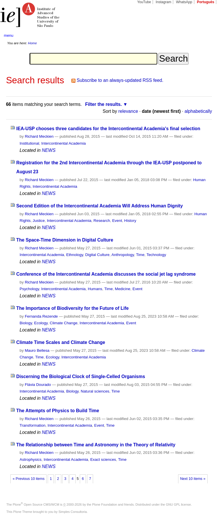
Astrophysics (31, 459)
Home (32, 43)
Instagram (163, 2)
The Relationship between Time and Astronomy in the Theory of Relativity (95, 444)
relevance (128, 111)
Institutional (29, 143)
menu (8, 35)
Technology (156, 255)
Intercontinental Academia (63, 143)
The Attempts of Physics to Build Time (57, 410)
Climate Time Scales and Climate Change (60, 342)
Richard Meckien (39, 136)
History (130, 220)
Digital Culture (97, 255)
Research (101, 220)
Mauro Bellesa (37, 350)
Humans (95, 289)
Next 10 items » (192, 479)
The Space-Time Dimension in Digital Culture (64, 239)
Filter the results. (103, 104)
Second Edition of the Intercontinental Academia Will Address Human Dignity (99, 205)
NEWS (49, 150)
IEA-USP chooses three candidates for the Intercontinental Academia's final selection (108, 128)
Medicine (122, 289)
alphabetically (198, 111)
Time (140, 255)
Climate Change (63, 323)
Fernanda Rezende (41, 316)
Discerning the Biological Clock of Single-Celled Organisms (80, 376)
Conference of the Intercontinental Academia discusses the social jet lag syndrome (105, 274)
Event (117, 220)
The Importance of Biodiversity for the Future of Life (72, 308)
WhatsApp (184, 2)
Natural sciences (95, 391)
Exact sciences (103, 459)
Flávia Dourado (38, 384)
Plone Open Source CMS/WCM (36, 504)
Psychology (29, 289)
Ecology (41, 323)
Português (205, 2)
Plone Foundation (104, 504)
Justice (39, 220)
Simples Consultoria (72, 511)
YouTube (144, 2)
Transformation (32, 425)
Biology (26, 323)
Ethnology (74, 255)
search (202, 35)
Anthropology (122, 255)
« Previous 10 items (29, 479)
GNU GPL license (178, 504)
